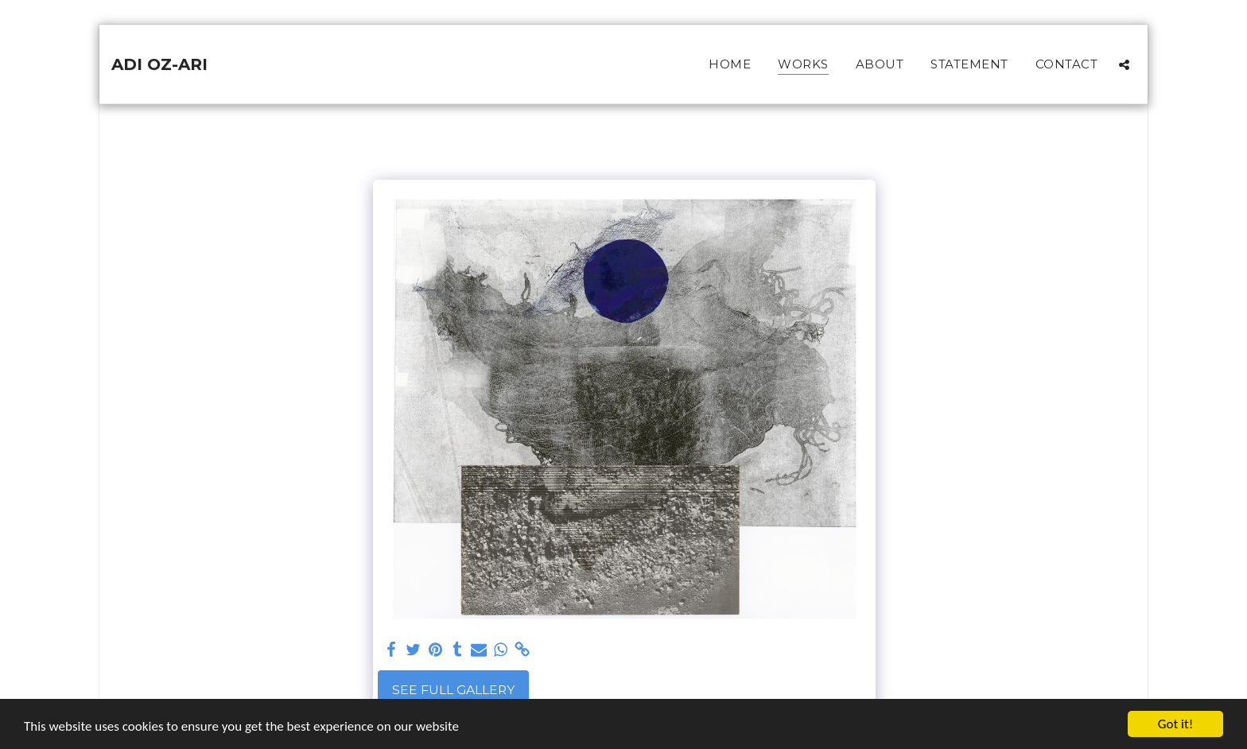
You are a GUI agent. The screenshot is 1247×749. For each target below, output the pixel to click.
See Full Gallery (453, 689)
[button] (1124, 64)
